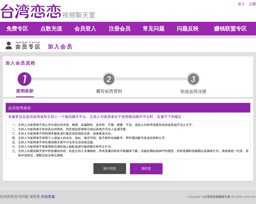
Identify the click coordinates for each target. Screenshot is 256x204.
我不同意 (109, 168)
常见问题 (153, 29)
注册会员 (119, 29)
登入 (241, 4)
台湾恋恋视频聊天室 (216, 196)
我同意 (146, 168)
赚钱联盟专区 (230, 29)
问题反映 (188, 29)
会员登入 (85, 29)
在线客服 (48, 196)
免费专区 (17, 29)
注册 (252, 4)
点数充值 (51, 29)
